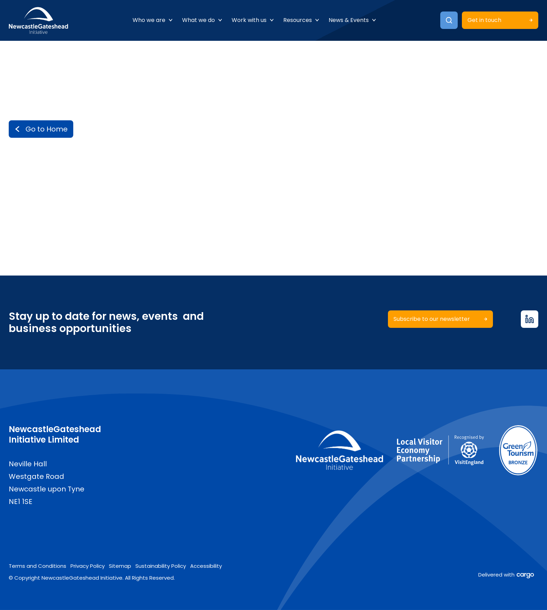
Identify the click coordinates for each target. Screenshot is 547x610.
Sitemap (120, 566)
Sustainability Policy (160, 566)
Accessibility (206, 566)
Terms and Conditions (37, 566)
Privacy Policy (87, 566)
